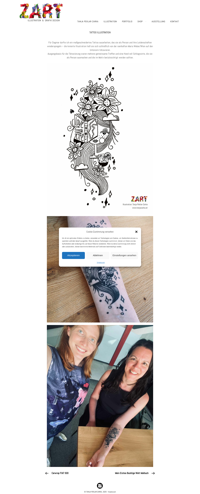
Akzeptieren (73, 255)
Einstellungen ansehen (124, 255)
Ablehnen (98, 255)
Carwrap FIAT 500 (60, 473)
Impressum (101, 262)
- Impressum (111, 492)
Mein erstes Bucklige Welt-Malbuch (131, 473)
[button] (136, 231)
